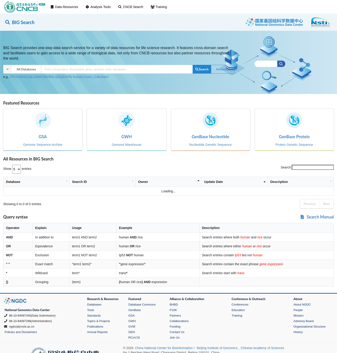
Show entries (17, 169)
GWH (132, 321)
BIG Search (19, 22)
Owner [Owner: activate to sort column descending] (153, 182)
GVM (131, 326)
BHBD (174, 304)
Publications (95, 326)
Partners (175, 315)
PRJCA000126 (21, 77)
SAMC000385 (43, 77)
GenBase (134, 310)
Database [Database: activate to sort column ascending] (13, 182)
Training (159, 7)
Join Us (175, 337)
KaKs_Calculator (97, 77)
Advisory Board (303, 321)
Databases (94, 304)
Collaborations (179, 321)
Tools (90, 310)
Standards (94, 315)
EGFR (66, 77)
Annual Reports (97, 332)
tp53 (58, 77)
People (298, 310)
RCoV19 (134, 337)
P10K (173, 310)
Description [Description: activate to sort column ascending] (263, 182)
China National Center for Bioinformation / (165, 348)
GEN (131, 332)
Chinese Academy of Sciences (262, 348)
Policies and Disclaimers (21, 332)
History (298, 332)
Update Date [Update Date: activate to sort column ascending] (214, 182)
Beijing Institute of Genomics (217, 348)
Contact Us (177, 332)
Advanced (223, 69)
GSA (131, 315)
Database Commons (142, 304)
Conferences (240, 304)
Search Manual (317, 216)
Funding (175, 326)
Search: (307, 167)
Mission (298, 315)
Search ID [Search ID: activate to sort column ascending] (83, 182)
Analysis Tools (98, 7)
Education (238, 310)
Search (201, 69)
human (78, 77)
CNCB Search (130, 7)
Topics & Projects (98, 321)
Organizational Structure (309, 326)
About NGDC (302, 304)
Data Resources (64, 7)
